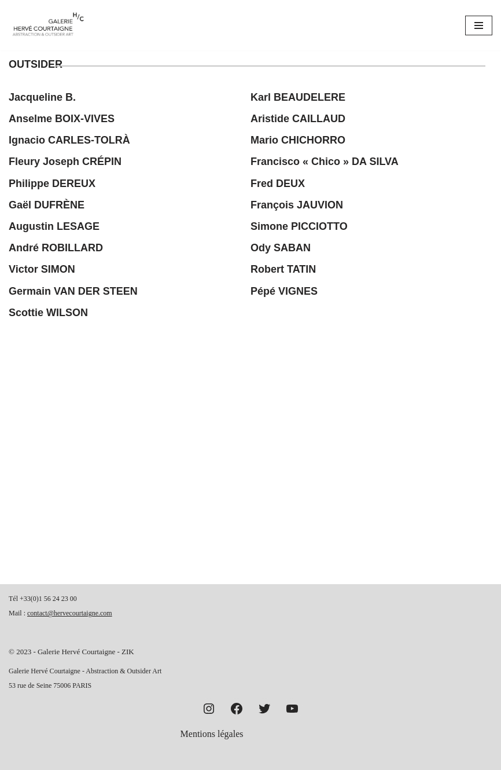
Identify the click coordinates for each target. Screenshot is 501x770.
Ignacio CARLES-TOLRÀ (69, 140)
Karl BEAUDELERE (297, 97)
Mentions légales (212, 734)
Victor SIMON (42, 269)
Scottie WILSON (48, 312)
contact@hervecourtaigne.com (69, 613)
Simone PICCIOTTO (299, 226)
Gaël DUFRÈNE (46, 205)
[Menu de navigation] (478, 25)
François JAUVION (296, 205)
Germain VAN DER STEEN (73, 291)
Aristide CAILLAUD (297, 118)
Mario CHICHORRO (297, 140)
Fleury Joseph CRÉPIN (65, 161)
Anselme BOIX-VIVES (62, 118)
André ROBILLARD (56, 248)
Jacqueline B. (42, 97)
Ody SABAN (280, 248)
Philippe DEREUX (52, 183)
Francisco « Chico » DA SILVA (324, 161)
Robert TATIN (283, 269)
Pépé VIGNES (284, 291)
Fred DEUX (277, 183)
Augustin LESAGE (54, 226)
